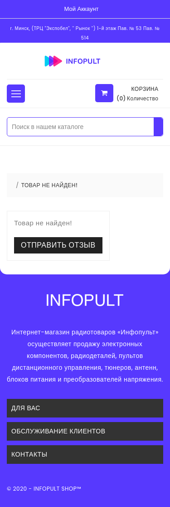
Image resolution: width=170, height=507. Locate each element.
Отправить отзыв (58, 245)
